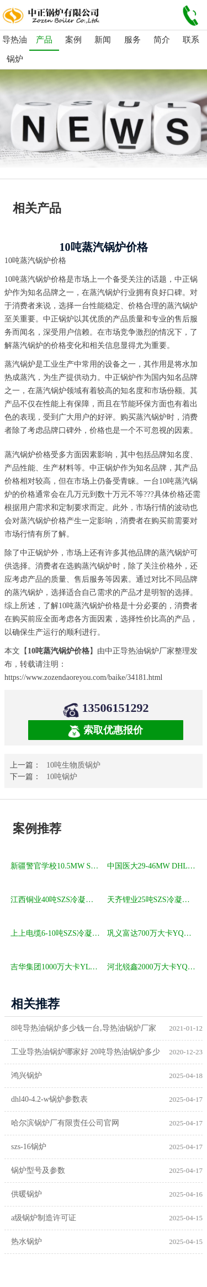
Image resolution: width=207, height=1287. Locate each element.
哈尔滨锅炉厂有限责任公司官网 (65, 1123)
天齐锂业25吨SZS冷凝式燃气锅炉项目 (153, 899)
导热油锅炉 (14, 49)
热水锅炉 (26, 1241)
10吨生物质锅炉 (73, 765)
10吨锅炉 (61, 777)
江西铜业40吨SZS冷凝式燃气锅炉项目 (56, 899)
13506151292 (115, 708)
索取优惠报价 (105, 731)
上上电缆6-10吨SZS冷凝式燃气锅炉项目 (56, 933)
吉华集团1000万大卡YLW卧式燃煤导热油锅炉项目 (56, 967)
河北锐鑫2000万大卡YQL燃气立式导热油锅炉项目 (153, 967)
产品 (44, 39)
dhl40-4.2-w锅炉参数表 (49, 1099)
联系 (191, 39)
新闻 (102, 39)
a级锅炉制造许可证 (43, 1218)
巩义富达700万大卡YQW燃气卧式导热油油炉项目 (153, 933)
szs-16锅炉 (28, 1147)
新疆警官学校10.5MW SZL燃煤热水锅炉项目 (56, 866)
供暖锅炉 (26, 1194)
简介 (161, 39)
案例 (73, 39)
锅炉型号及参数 (38, 1170)
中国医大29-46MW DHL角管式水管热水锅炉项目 (153, 866)
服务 (132, 39)
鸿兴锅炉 (26, 1075)
